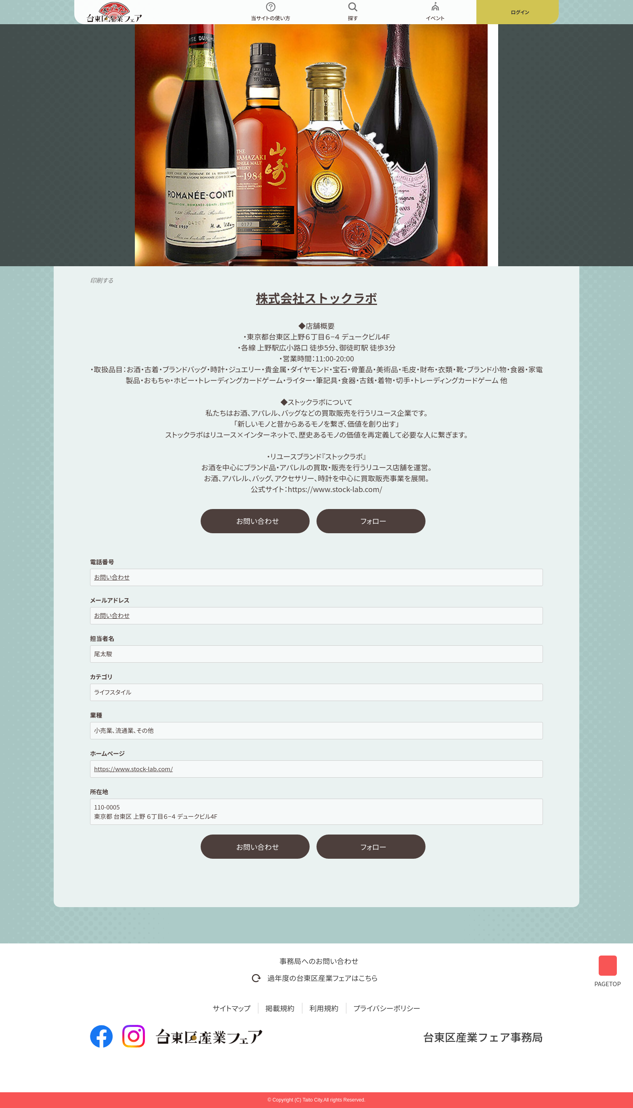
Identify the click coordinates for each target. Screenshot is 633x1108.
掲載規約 (280, 1008)
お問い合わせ (257, 520)
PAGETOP (607, 971)
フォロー (373, 520)
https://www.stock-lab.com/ (133, 768)
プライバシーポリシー (387, 1008)
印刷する (101, 280)
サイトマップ (232, 1008)
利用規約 (324, 1008)
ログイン (520, 11)
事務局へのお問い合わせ (318, 961)
